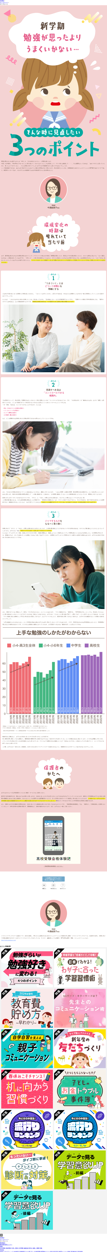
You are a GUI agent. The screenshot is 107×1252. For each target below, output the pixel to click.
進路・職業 (36, 1248)
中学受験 (2, 1248)
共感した (44, 888)
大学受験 (21, 1248)
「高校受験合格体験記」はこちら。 (53, 866)
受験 (1, 1246)
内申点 (30, 1248)
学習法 (2, 1250)
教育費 (2, 1244)
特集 (41, 1248)
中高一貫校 (14, 1248)
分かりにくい (63, 888)
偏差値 (26, 1248)
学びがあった (54, 888)
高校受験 (8, 1248)
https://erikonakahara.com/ (8, 940)
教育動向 (2, 1243)
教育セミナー (8, 1244)
